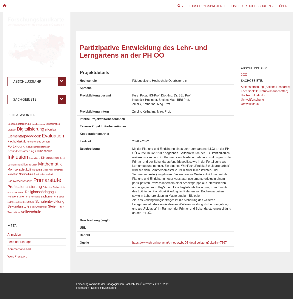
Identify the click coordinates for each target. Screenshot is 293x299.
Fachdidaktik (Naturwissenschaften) (264, 91)
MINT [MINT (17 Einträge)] (45, 169)
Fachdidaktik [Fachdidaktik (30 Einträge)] (16, 141)
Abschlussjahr (39, 81)
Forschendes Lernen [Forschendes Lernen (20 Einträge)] (38, 141)
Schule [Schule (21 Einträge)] (31, 201)
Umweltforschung (252, 99)
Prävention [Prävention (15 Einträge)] (47, 187)
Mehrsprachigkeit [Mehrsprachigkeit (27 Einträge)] (19, 169)
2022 (244, 74)
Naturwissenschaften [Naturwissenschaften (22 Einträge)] (20, 181)
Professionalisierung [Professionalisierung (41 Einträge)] (24, 186)
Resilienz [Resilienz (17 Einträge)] (35, 196)
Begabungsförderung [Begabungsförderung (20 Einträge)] (19, 123)
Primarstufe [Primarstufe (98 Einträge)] (47, 180)
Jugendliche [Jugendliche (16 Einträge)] (34, 158)
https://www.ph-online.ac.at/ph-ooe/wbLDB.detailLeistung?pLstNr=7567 (179, 242)
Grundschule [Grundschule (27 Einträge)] (44, 151)
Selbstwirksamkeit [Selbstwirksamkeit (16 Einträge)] (38, 207)
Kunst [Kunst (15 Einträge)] (62, 158)
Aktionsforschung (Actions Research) (265, 86)
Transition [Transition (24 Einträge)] (13, 212)
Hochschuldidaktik (253, 95)
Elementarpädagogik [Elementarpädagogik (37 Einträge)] (24, 136)
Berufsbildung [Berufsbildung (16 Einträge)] (38, 124)
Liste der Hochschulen (252, 6)
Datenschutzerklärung (104, 287)
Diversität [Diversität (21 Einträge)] (50, 129)
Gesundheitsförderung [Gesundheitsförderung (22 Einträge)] (20, 151)
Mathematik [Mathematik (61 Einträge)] (50, 163)
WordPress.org (17, 256)
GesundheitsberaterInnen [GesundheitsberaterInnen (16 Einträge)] (38, 147)
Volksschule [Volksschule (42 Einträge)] (31, 212)
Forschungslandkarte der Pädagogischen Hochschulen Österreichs (115, 284)
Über (283, 6)
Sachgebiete (39, 99)
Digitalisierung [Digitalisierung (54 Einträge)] (30, 129)
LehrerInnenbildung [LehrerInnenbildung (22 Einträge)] (19, 164)
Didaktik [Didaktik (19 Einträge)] (11, 129)
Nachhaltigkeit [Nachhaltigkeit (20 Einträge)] (27, 174)
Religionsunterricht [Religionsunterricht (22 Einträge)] (18, 196)
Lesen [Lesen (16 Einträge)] (34, 165)
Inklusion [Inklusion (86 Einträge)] (17, 157)
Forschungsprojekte (207, 6)
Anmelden (14, 234)
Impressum (82, 287)
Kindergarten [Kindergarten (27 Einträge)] (50, 157)
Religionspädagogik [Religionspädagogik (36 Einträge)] (40, 192)
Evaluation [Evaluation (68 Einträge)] (53, 135)
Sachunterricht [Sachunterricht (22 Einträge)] (49, 196)
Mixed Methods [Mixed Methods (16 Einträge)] (56, 170)
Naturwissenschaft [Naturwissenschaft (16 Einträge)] (44, 174)
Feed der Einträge (19, 241)
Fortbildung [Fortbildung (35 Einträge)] (16, 146)
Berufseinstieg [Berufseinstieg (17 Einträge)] (53, 124)
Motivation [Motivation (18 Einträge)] (12, 174)
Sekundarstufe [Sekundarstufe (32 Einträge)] (18, 206)
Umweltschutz (250, 103)
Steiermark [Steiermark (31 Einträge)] (56, 206)
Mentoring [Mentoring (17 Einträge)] (37, 169)
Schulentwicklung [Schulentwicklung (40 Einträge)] (49, 201)
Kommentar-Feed (19, 249)
